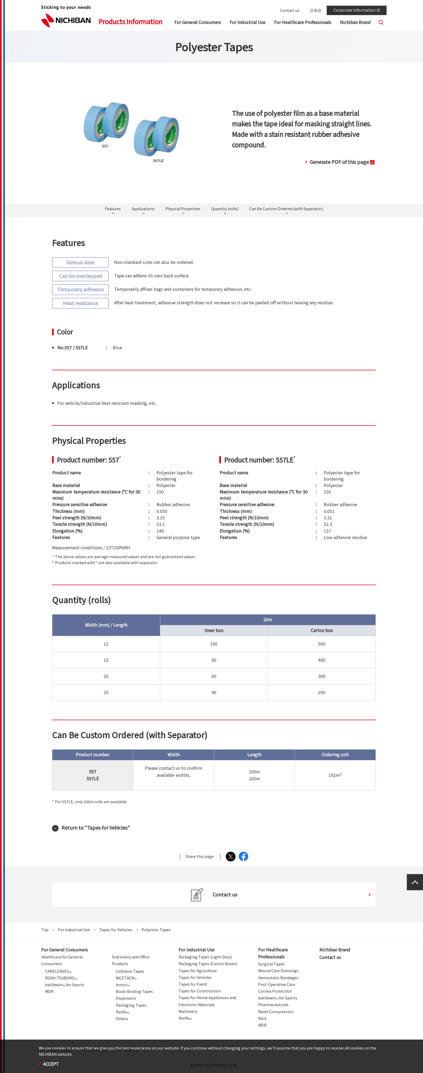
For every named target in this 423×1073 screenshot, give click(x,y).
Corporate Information (356, 10)
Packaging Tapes (131, 1005)
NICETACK (126, 978)
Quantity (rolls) (224, 208)
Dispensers (126, 998)
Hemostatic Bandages (278, 977)
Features (113, 208)
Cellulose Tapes (130, 971)
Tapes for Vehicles (115, 929)
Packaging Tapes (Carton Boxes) (208, 963)
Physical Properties (182, 208)
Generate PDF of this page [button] (342, 161)
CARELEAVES (58, 971)
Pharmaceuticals (273, 1004)
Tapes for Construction (200, 990)
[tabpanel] (131, 133)
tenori (122, 984)
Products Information (130, 21)
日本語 (315, 10)
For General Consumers (64, 949)
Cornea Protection (275, 991)
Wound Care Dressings (278, 970)
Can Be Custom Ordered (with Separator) (286, 208)
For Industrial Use (74, 929)
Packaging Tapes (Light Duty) (205, 957)
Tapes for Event (193, 984)
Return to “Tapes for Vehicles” (96, 827)
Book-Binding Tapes (134, 991)
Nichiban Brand (334, 949)
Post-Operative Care (276, 984)
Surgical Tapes (271, 964)
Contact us (289, 10)
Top (45, 929)
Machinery (188, 1011)
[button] (197, 22)
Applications (143, 208)
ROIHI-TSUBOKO (61, 978)
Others (122, 1018)
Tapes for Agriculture (198, 970)
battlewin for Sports (64, 984)
